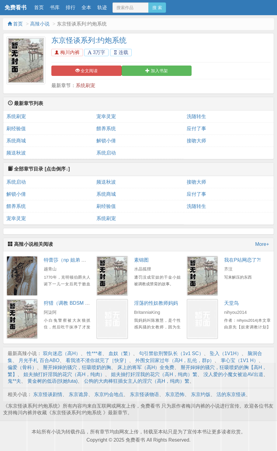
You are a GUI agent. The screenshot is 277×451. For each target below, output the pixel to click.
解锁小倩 (106, 140)
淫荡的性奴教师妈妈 (156, 303)
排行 (70, 7)
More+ (262, 244)
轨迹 (102, 7)
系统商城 (16, 140)
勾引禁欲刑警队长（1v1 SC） (171, 353)
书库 (55, 7)
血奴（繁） (121, 353)
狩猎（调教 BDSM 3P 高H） (74, 303)
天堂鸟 (231, 303)
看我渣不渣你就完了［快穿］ (97, 360)
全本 (86, 7)
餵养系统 (106, 128)
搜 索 (157, 7)
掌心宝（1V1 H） (239, 360)
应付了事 (196, 128)
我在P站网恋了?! (242, 260)
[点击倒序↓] (57, 168)
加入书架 (156, 70)
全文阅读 (86, 70)
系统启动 (106, 152)
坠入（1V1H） (225, 353)
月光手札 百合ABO (39, 360)
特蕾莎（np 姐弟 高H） (69, 260)
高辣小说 (40, 23)
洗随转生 (196, 116)
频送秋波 (16, 152)
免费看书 (15, 8)
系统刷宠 (85, 85)
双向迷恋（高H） (62, 353)
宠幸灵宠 (106, 116)
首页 (39, 7)
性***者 (94, 353)
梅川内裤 (67, 52)
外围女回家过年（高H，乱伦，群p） (174, 360)
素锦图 (141, 260)
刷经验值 (16, 128)
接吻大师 (196, 140)
